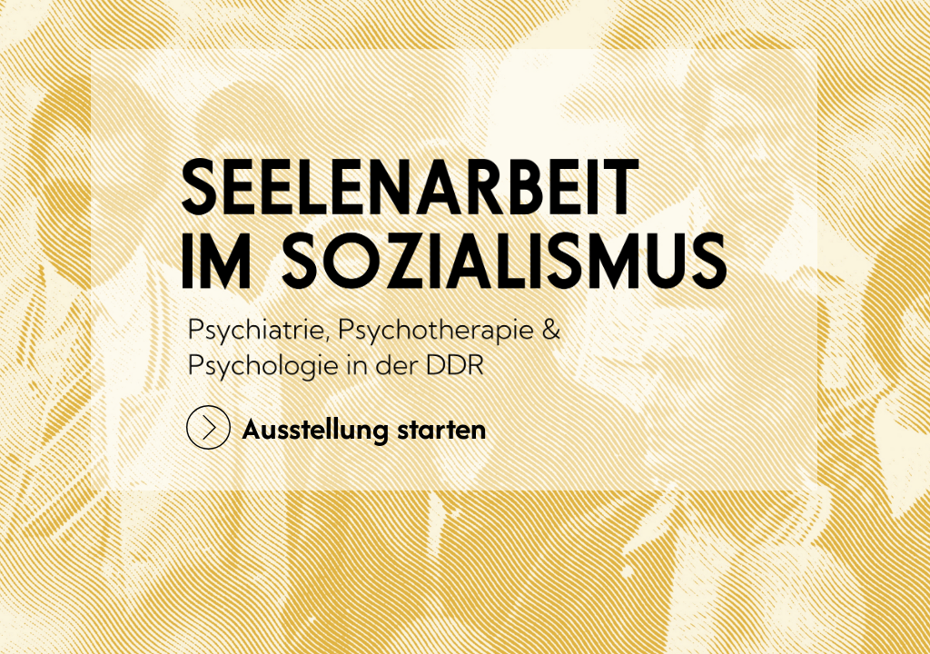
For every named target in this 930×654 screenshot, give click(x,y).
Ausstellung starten (336, 427)
